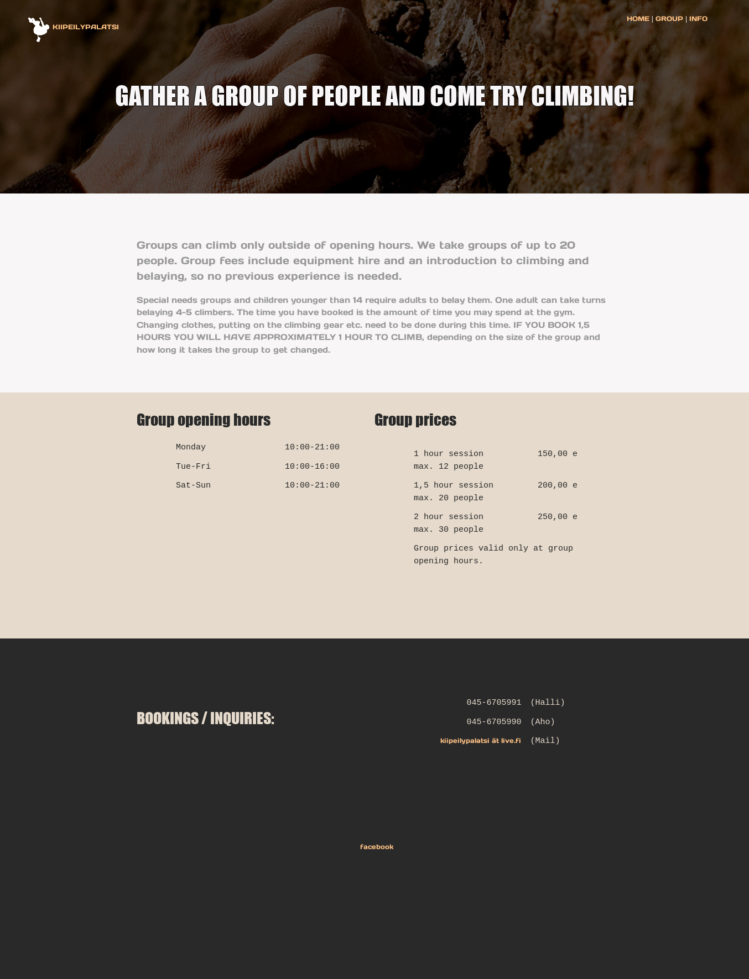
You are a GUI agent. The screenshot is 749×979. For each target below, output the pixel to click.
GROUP (669, 18)
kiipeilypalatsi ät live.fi (480, 740)
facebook (374, 846)
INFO (697, 18)
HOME (639, 18)
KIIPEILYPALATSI (86, 27)
